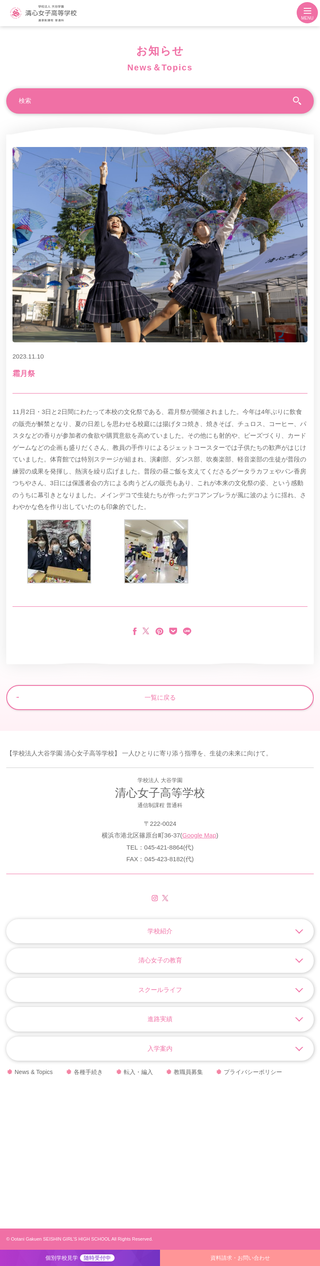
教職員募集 (188, 1072)
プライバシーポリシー (253, 1072)
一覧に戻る (160, 697)
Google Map (199, 835)
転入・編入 (138, 1072)
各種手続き (88, 1072)
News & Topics (34, 1072)
